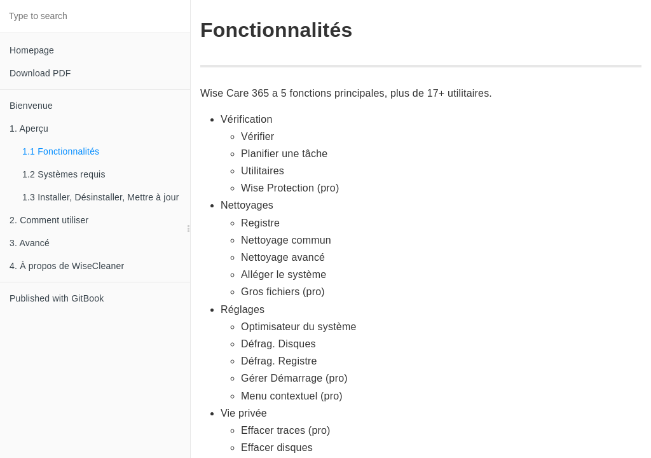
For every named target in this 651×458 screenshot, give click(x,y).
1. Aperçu (29, 128)
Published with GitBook (57, 298)
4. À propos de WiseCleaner (67, 266)
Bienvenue (31, 106)
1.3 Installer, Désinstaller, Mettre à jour (100, 197)
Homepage (32, 50)
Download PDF (40, 73)
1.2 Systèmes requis (64, 174)
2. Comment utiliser (49, 220)
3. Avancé (30, 243)
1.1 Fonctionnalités (60, 151)
